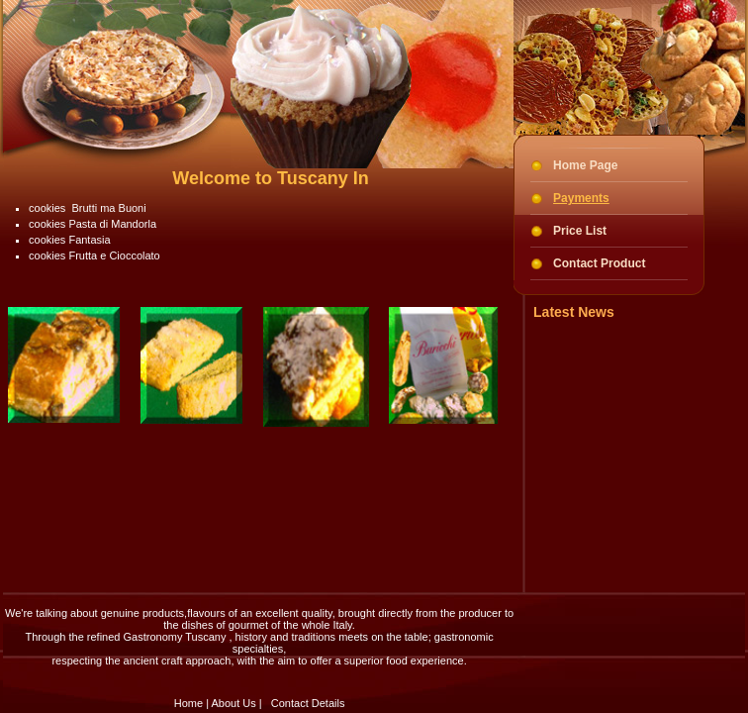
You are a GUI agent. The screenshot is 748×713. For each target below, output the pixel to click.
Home (188, 703)
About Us (233, 703)
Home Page (585, 165)
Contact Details (308, 703)
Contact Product (599, 263)
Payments (581, 198)
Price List (580, 231)
